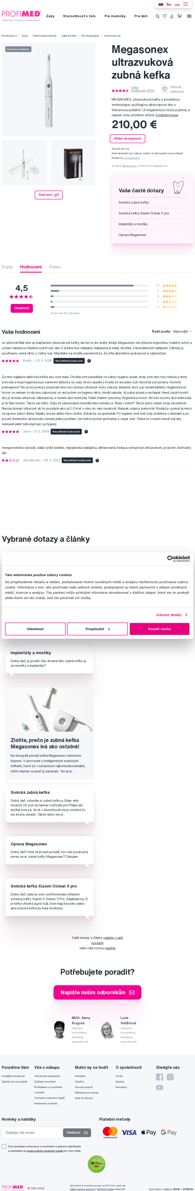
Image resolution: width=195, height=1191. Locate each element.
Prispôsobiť (98, 629)
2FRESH (188, 1189)
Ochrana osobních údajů (49, 1097)
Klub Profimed (84, 1098)
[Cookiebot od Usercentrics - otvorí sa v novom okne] (170, 559)
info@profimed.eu (13, 1076)
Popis (7, 266)
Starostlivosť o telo (79, 16)
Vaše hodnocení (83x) (143, 89)
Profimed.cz (9, 35)
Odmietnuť (35, 629)
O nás (119, 1076)
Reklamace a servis (86, 1092)
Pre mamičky (115, 16)
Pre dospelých (90, 35)
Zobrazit (49, 195)
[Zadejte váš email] (33, 1132)
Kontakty (121, 1087)
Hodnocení (31, 266)
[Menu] (189, 16)
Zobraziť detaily (169, 615)
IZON (176, 1189)
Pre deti (140, 16)
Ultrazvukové (112, 35)
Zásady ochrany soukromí (82, 1189)
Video (55, 266)
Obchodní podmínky (47, 1076)
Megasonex (129, 165)
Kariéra (120, 1081)
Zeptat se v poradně (14, 1081)
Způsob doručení (45, 1081)
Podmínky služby (105, 1189)
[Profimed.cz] (22, 15)
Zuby (50, 16)
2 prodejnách (131, 157)
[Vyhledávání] (157, 16)
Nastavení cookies (45, 1103)
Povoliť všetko (159, 629)
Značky (79, 1081)
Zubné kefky (69, 35)
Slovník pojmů (84, 1087)
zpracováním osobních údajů (45, 1150)
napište (110, 948)
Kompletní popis (167, 115)
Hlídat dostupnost (127, 138)
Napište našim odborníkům (98, 992)
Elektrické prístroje (44, 35)
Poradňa (80, 1076)
